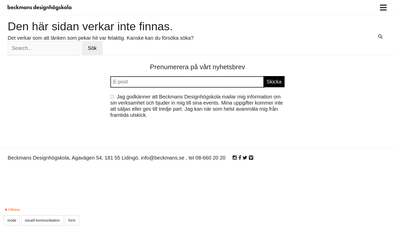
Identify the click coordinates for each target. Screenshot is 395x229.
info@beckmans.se (162, 158)
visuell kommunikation (42, 220)
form (71, 220)
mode (11, 220)
